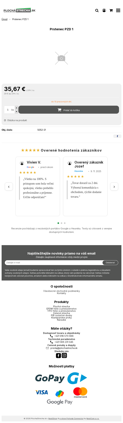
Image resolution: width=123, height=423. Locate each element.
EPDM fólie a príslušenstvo (61, 308)
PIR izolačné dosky (61, 315)
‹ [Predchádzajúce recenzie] (9, 186)
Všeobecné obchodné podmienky (61, 291)
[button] (97, 10)
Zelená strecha (61, 313)
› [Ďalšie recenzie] (114, 186)
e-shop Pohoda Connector (71, 418)
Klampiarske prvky (61, 317)
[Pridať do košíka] (68, 110)
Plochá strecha (61, 306)
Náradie (61, 319)
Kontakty (61, 293)
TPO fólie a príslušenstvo (61, 311)
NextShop (52, 418)
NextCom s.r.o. (92, 418)
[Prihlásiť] (104, 10)
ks (13, 109)
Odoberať (110, 262)
